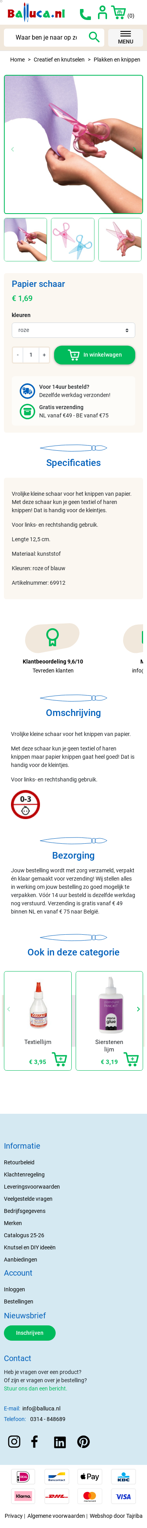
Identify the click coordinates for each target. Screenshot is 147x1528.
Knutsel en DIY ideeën (30, 1247)
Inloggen (14, 1289)
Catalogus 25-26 (24, 1235)
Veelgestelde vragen (28, 1199)
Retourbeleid (19, 1162)
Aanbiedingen (20, 1259)
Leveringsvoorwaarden (32, 1187)
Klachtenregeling (24, 1174)
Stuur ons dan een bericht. (35, 1388)
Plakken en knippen (117, 59)
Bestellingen (18, 1301)
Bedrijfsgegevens (24, 1211)
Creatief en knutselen (59, 59)
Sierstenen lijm (109, 1046)
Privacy (14, 1516)
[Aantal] (31, 355)
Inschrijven (30, 1333)
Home (17, 59)
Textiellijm (37, 1042)
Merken (13, 1223)
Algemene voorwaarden (56, 1516)
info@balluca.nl (41, 1408)
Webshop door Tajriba (116, 1516)
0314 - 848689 (47, 1419)
